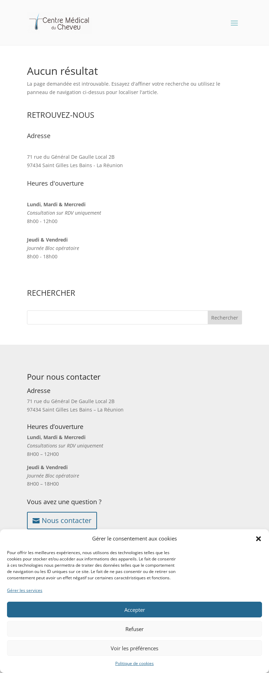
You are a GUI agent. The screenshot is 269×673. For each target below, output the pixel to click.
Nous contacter (66, 520)
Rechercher (224, 317)
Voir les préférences (134, 648)
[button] (258, 538)
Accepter (134, 609)
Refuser (134, 628)
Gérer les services (24, 590)
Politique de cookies (134, 663)
